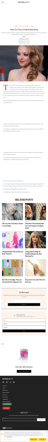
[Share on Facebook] (2, 344)
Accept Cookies (34, 439)
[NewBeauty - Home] (24, 2)
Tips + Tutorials (24, 26)
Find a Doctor (5, 390)
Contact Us (5, 385)
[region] (24, 436)
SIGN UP (24, 304)
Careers (4, 388)
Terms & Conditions (6, 401)
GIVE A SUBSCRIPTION (24, 371)
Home (16, 26)
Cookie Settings (7, 404)
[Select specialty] (24, 323)
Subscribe (6, 408)
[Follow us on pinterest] (7, 382)
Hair (32, 26)
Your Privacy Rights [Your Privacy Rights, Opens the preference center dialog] (8, 439)
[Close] (46, 432)
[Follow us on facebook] (3, 382)
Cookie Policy (5, 399)
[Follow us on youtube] (14, 382)
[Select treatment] (24, 327)
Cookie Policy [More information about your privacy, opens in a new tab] (9, 436)
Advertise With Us (6, 392)
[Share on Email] (4, 344)
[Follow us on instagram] (10, 382)
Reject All (42, 439)
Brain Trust (5, 394)
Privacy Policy (5, 397)
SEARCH (24, 330)
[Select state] (24, 320)
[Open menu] (2, 2)
